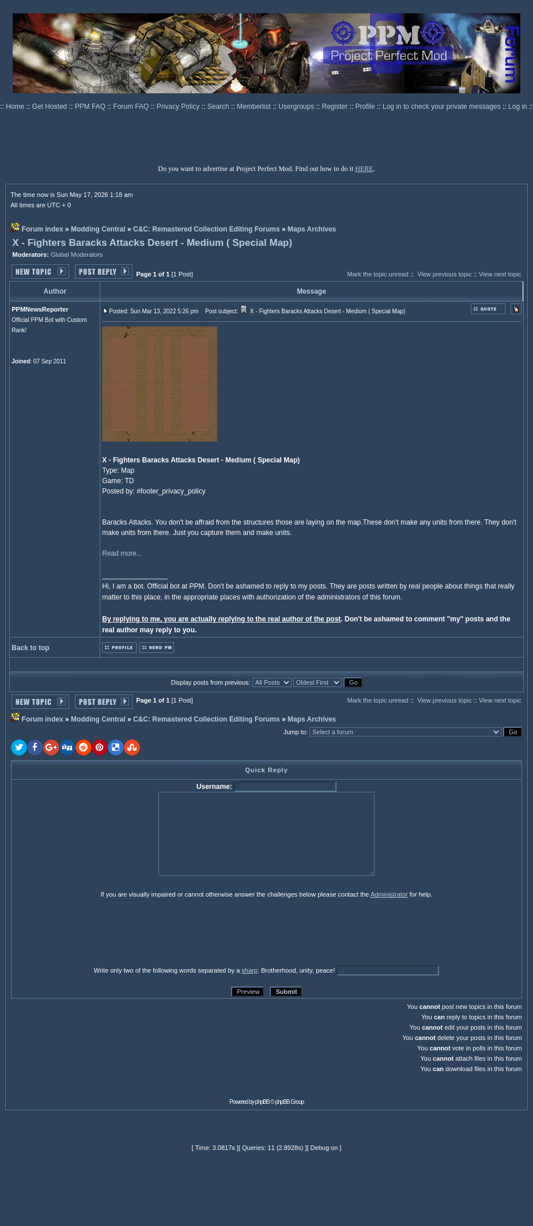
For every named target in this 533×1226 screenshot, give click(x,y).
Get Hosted (50, 107)
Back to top (30, 648)
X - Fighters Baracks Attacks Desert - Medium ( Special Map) (152, 242)
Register (336, 107)
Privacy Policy (179, 107)
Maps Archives (312, 229)
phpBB (262, 1102)
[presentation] (100, 931)
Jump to (294, 731)
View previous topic (444, 274)
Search (219, 107)
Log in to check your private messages (442, 107)
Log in (517, 107)
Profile (366, 107)
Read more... (122, 553)
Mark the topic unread (377, 274)
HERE (364, 169)
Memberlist (255, 107)
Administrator (389, 894)
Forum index (42, 229)
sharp (249, 970)
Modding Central (98, 229)
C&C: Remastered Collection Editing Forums (206, 229)
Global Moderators (77, 254)
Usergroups (297, 107)
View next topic (500, 274)
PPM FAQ (91, 107)
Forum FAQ (131, 107)
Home (16, 107)
